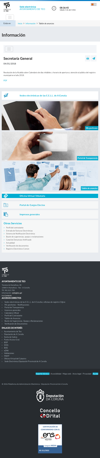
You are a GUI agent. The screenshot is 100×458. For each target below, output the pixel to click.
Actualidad (10, 243)
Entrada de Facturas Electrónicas (19, 231)
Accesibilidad (56, 374)
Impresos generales (13, 310)
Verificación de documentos (17, 246)
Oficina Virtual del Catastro (15, 358)
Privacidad (87, 374)
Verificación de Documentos (16, 324)
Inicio (20, 23)
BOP (6, 342)
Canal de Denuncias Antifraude (18, 240)
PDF (5, 80)
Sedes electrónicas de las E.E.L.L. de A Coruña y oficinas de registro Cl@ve (35, 302)
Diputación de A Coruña (14, 334)
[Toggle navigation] (10, 17)
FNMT (6, 356)
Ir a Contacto (7, 295)
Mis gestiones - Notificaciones (17, 305)
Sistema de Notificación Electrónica (20, 233)
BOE (6, 348)
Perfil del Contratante (13, 315)
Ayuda (95, 374)
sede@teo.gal (17, 293)
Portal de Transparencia (14, 307)
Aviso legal (77, 374)
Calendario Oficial (12, 313)
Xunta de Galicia (10, 337)
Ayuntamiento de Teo (13, 331)
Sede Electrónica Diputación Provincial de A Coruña (26, 361)
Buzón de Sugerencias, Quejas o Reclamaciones (24, 321)
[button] (94, 4)
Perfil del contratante (14, 227)
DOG (6, 345)
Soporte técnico (42, 374)
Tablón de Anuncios (12, 318)
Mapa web (67, 374)
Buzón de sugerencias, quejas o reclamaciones (24, 236)
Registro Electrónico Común (17, 249)
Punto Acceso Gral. (12, 339)
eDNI (6, 350)
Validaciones (9, 353)
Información (30, 23)
